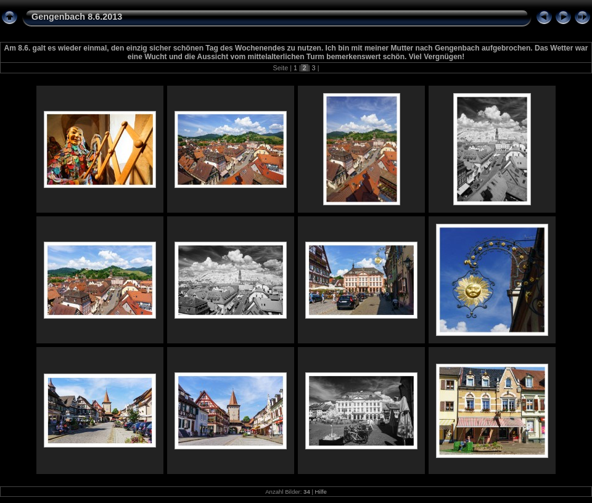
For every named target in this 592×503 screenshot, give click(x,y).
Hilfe (321, 491)
